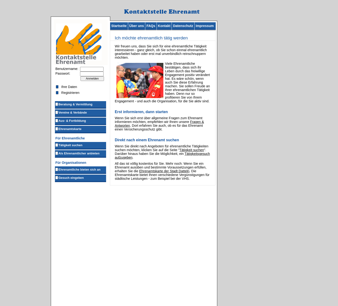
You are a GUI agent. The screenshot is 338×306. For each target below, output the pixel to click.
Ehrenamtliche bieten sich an (77, 169)
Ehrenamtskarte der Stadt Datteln (164, 171)
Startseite (119, 26)
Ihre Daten (69, 87)
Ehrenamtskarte (68, 128)
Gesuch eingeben (69, 177)
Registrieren (70, 93)
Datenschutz (183, 26)
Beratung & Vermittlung (73, 104)
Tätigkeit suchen (68, 145)
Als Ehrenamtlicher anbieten (77, 153)
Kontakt (164, 26)
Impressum (205, 26)
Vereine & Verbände (71, 112)
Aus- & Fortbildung (70, 120)
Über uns (136, 26)
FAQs (150, 26)
